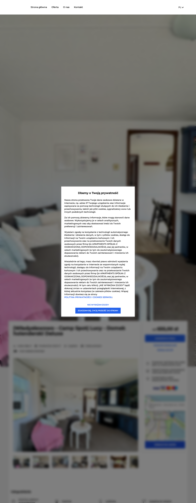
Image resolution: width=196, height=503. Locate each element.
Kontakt (83, 7)
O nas (71, 7)
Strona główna (44, 7)
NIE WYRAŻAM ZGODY (98, 304)
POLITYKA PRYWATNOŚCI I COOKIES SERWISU (88, 297)
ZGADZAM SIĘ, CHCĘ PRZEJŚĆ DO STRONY (98, 310)
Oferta (59, 7)
